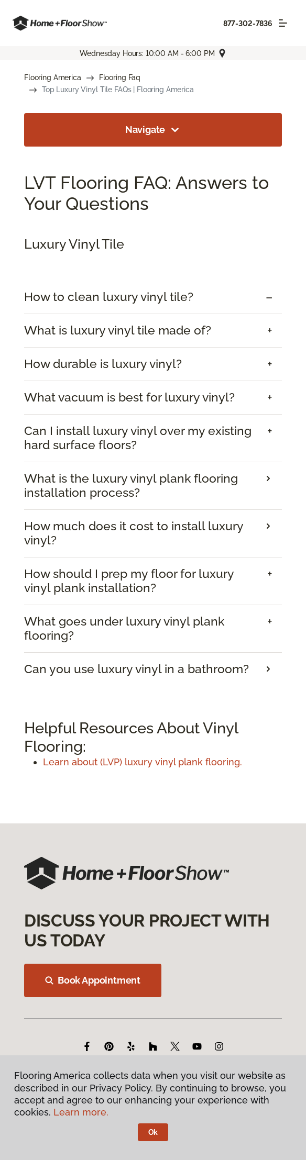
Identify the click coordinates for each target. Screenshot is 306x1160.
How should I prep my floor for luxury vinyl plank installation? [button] (129, 581)
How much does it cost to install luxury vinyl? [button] (133, 533)
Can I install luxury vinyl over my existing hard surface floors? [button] (138, 438)
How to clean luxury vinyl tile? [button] (108, 297)
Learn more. (80, 1112)
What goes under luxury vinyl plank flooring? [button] (124, 628)
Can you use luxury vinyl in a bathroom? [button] (136, 669)
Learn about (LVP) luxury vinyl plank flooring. (142, 761)
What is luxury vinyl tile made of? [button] (117, 330)
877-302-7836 (247, 23)
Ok (153, 1132)
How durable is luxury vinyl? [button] (103, 364)
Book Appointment (92, 980)
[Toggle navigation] (282, 23)
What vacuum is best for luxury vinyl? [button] (129, 397)
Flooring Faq (119, 77)
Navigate (153, 130)
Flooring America (52, 77)
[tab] (153, 297)
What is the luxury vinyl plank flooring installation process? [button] (131, 485)
